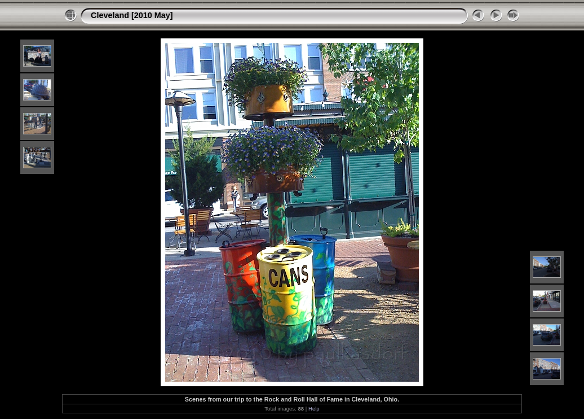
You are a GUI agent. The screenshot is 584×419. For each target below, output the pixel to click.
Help (314, 408)
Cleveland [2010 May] (132, 15)
